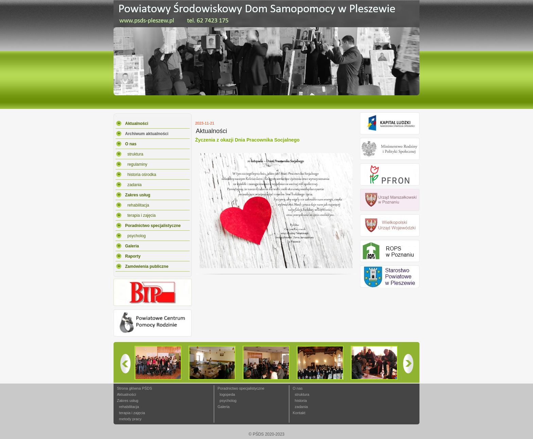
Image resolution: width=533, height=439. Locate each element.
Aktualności (126, 394)
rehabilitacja (137, 205)
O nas (298, 388)
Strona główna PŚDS (134, 388)
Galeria (223, 407)
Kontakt (299, 413)
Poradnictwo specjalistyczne (241, 388)
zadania (133, 184)
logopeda (226, 394)
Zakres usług (127, 401)
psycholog (135, 235)
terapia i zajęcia (140, 215)
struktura (134, 154)
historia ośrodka (140, 174)
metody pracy (129, 419)
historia (300, 401)
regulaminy (136, 164)
